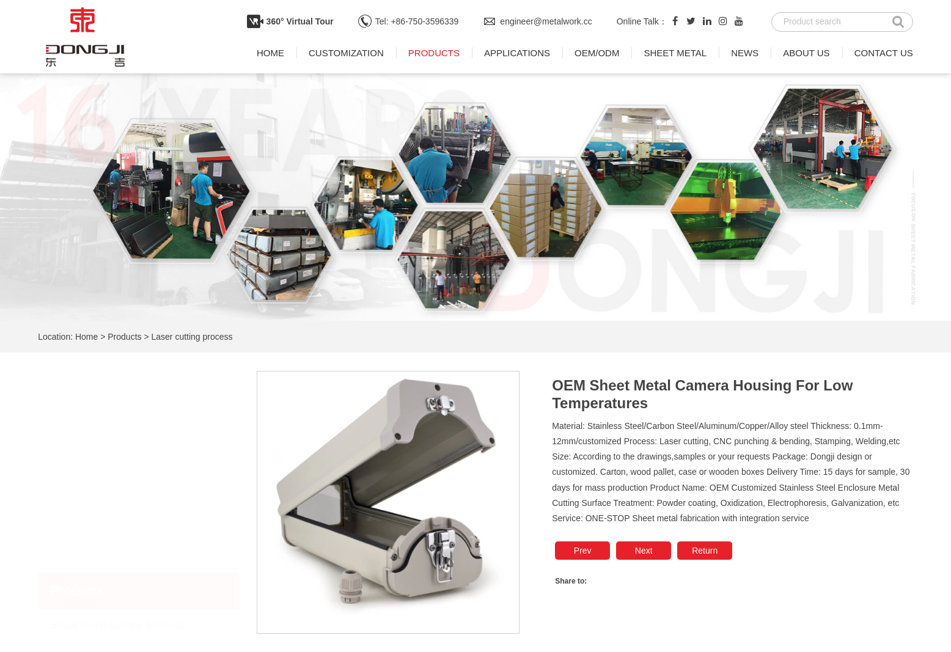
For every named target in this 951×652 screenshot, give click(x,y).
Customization (346, 53)
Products (434, 53)
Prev (583, 550)
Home (270, 53)
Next (644, 550)
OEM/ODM (597, 53)
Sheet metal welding (97, 457)
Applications (517, 53)
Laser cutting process (192, 337)
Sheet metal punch (94, 491)
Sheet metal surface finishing (117, 424)
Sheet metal (675, 53)
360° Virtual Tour (300, 21)
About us (806, 53)
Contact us (883, 53)
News (744, 53)
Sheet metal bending (98, 525)
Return (705, 550)
